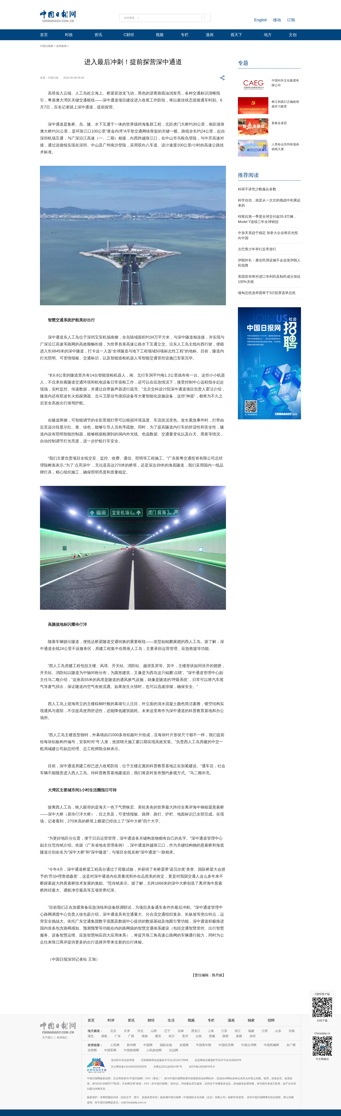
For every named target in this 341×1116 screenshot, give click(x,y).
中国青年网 (203, 1045)
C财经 (129, 35)
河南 (292, 1031)
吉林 (181, 1031)
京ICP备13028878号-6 (202, 1066)
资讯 (98, 35)
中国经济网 (226, 1045)
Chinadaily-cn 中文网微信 (322, 1046)
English (260, 20)
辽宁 (167, 1031)
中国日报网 (46, 46)
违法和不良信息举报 (122, 1060)
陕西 (225, 1036)
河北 (140, 1031)
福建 (251, 1031)
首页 (44, 35)
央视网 (184, 1045)
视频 (160, 35)
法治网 (173, 1050)
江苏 (224, 1031)
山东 (278, 1031)
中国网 (147, 1045)
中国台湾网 (248, 1045)
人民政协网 (154, 1050)
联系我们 (62, 1037)
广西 (131, 1036)
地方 (268, 35)
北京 (113, 1031)
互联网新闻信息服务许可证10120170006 (164, 1060)
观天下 (236, 35)
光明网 (92, 1050)
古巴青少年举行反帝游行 (257, 249)
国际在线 (166, 1045)
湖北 (91, 1036)
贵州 (185, 1036)
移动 (277, 20)
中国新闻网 (131, 1050)
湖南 (104, 1036)
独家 (251, 1020)
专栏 (185, 35)
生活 (171, 1020)
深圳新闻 (61, 46)
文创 (293, 35)
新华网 (131, 1045)
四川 (172, 1036)
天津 (127, 1031)
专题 (243, 63)
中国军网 (110, 1050)
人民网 (114, 1045)
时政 (69, 35)
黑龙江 (195, 1031)
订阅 (291, 20)
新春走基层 (279, 123)
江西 (265, 1031)
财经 (151, 1020)
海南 (145, 1036)
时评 (111, 1020)
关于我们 (47, 1037)
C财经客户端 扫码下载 (322, 1007)
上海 (211, 1031)
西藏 (212, 1036)
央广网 (291, 1045)
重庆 (158, 1036)
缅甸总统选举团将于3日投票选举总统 (267, 293)
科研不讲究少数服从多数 (257, 189)
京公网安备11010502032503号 (129, 1066)
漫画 (210, 35)
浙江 (238, 1031)
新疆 (239, 1036)
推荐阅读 (248, 175)
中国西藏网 (271, 1045)
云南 (199, 1036)
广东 (118, 1036)
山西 (154, 1031)
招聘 (271, 1020)
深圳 (252, 1036)
